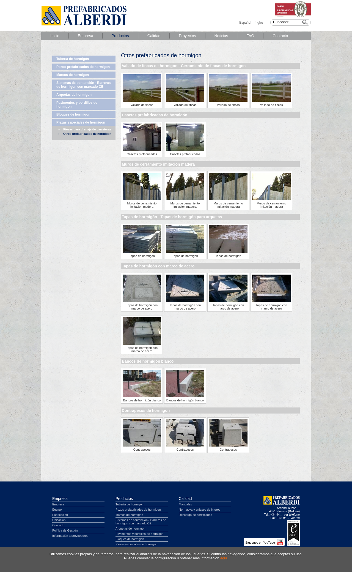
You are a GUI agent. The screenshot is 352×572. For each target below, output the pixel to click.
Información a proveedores (70, 535)
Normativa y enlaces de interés (199, 509)
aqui (223, 558)
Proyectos (187, 36)
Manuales (185, 504)
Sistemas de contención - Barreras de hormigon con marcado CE (83, 85)
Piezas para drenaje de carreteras (87, 129)
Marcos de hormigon (72, 75)
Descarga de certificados (195, 514)
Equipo (57, 509)
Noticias (221, 36)
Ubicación (58, 520)
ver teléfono (292, 514)
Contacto (280, 36)
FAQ (250, 36)
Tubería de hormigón (72, 59)
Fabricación (60, 514)
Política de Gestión (65, 530)
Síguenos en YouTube (264, 542)
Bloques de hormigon (73, 114)
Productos (120, 36)
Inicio (54, 36)
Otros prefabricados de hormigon (87, 133)
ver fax (295, 517)
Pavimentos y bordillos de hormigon (76, 104)
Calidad (153, 36)
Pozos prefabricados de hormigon (83, 67)
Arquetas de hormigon (74, 95)
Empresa (85, 36)
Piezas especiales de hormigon (80, 122)
